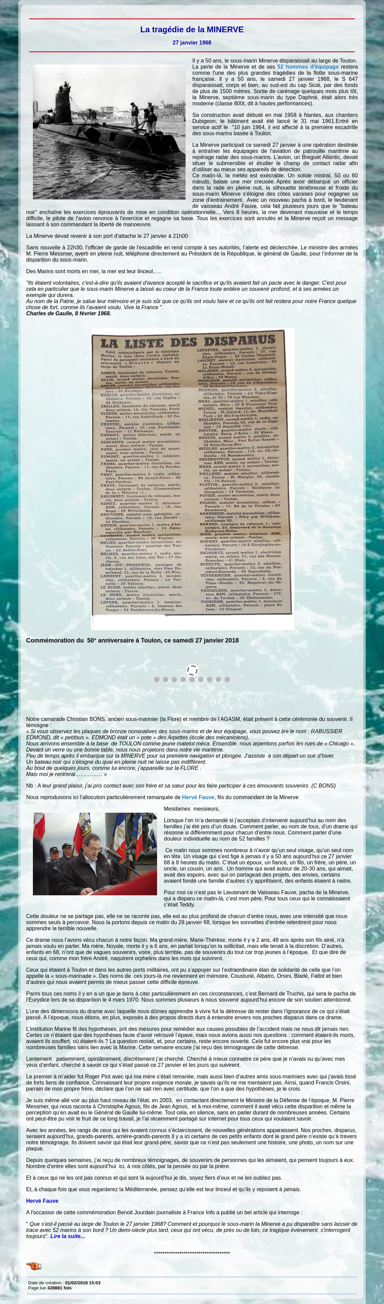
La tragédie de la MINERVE (29, 10)
